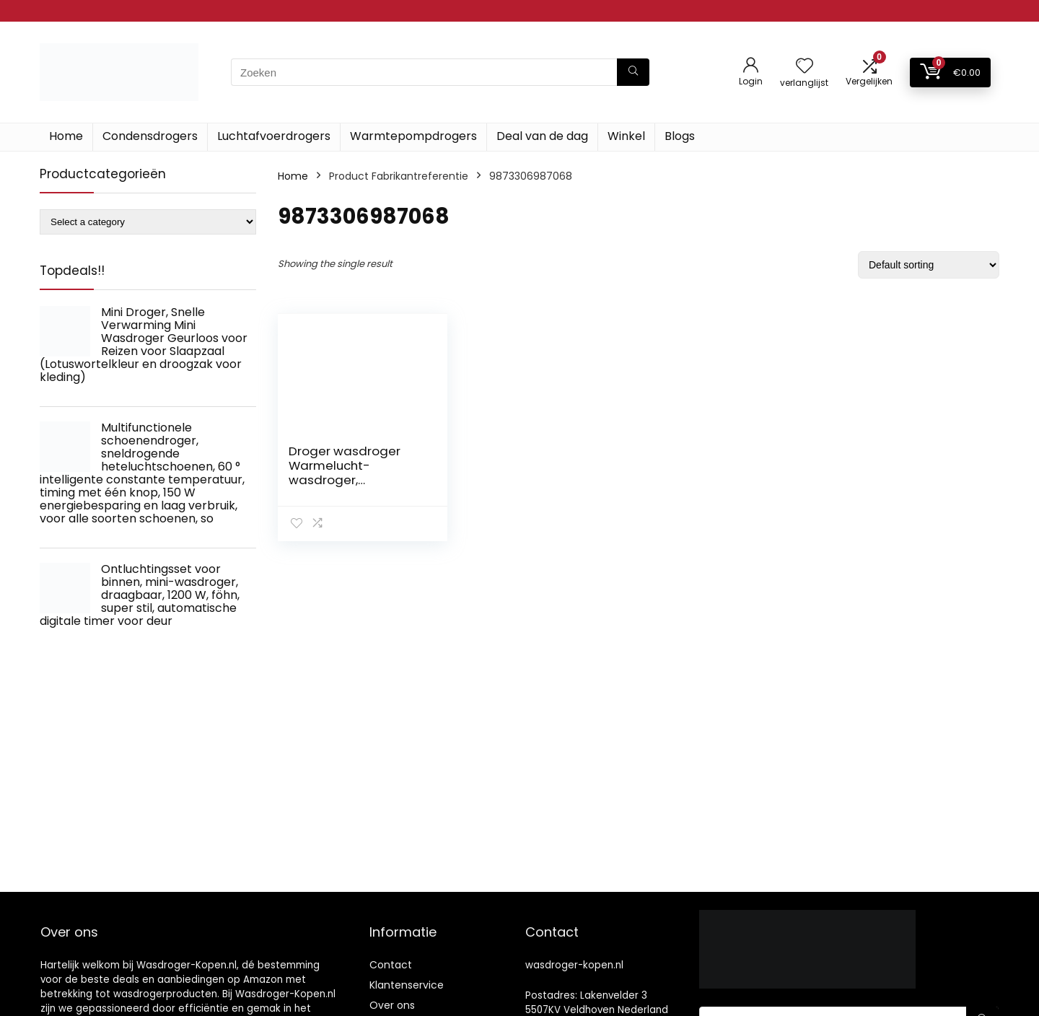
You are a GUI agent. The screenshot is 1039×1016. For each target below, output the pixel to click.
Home (66, 136)
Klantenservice (406, 985)
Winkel (626, 136)
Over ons (392, 1005)
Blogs (680, 136)
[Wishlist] (804, 67)
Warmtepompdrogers (413, 136)
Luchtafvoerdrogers (273, 136)
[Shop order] (928, 265)
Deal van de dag (542, 136)
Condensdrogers (150, 136)
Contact (390, 965)
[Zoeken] (633, 72)
